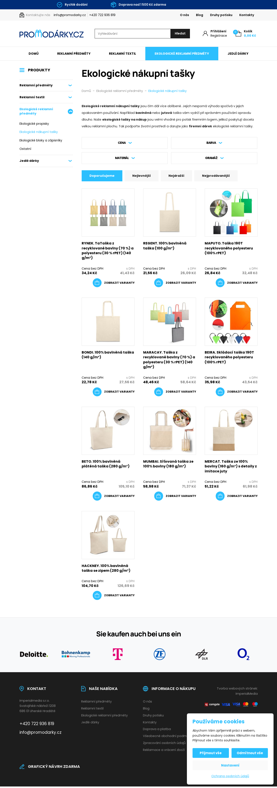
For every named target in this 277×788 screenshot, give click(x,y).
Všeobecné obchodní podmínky (168, 737)
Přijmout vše (211, 753)
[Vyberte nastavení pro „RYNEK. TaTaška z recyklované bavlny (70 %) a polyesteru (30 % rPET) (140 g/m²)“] (114, 284)
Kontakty (246, 15)
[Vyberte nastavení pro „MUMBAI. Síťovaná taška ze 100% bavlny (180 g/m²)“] (175, 497)
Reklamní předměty (74, 54)
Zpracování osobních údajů (164, 744)
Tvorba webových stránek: (237, 690)
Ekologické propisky (34, 124)
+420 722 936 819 (102, 15)
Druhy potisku (221, 15)
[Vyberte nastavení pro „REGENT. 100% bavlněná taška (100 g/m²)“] (175, 284)
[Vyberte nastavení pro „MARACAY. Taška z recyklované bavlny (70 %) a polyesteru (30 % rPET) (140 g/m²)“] (175, 393)
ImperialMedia (247, 695)
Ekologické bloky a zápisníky (40, 140)
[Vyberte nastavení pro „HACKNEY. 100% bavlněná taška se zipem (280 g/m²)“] (114, 597)
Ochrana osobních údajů (230, 776)
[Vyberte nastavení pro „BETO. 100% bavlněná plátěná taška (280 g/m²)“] (114, 497)
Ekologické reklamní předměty (182, 54)
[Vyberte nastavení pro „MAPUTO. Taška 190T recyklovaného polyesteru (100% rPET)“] (237, 284)
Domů (34, 54)
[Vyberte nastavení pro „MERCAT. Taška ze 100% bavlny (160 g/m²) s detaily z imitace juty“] (237, 497)
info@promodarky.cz (70, 15)
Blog (199, 15)
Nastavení (230, 765)
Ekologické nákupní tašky (38, 132)
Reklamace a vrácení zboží (164, 751)
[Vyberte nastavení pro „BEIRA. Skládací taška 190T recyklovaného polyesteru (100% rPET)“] (237, 393)
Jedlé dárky (238, 54)
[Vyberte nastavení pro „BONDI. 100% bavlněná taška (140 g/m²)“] (114, 393)
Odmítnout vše (249, 753)
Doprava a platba (157, 731)
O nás (184, 15)
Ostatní (25, 149)
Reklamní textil (122, 54)
